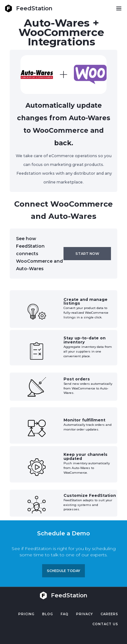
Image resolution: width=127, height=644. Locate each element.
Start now (87, 253)
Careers (109, 614)
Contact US (105, 624)
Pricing (26, 614)
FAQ (65, 614)
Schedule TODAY (63, 571)
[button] (118, 8)
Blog (47, 614)
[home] (28, 8)
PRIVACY (84, 614)
